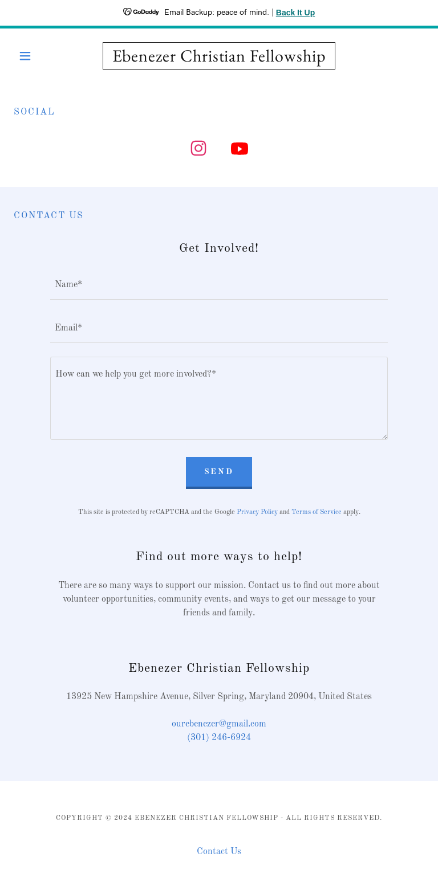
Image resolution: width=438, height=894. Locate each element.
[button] (44, 55)
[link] (219, 59)
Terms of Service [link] (316, 512)
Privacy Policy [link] (257, 512)
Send (219, 472)
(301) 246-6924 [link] (219, 737)
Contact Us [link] (219, 851)
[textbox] (219, 285)
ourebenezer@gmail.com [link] (219, 724)
